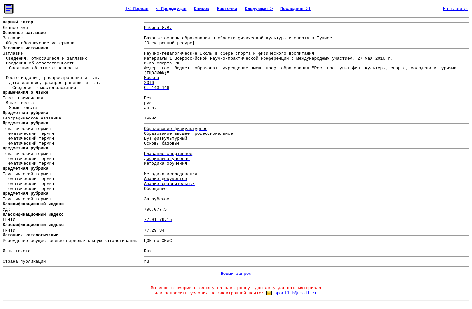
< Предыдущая (171, 9)
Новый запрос (236, 273)
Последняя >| (295, 9)
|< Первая (136, 9)
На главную (455, 9)
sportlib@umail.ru (296, 293)
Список (201, 9)
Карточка (227, 9)
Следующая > (259, 9)
